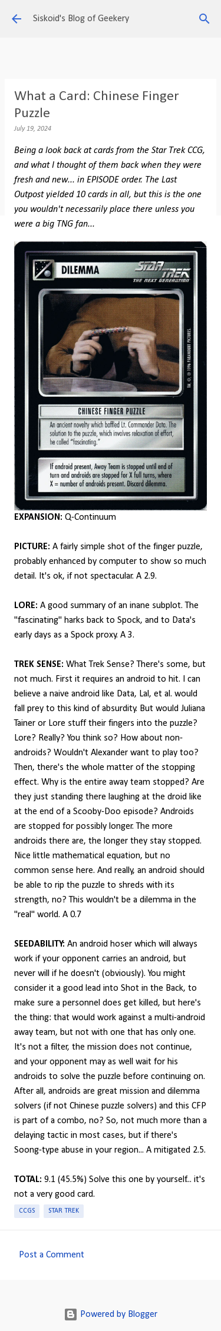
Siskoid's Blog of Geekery (81, 19)
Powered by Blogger (110, 1314)
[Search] (204, 19)
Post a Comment (51, 1255)
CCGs (27, 1210)
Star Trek (63, 1210)
